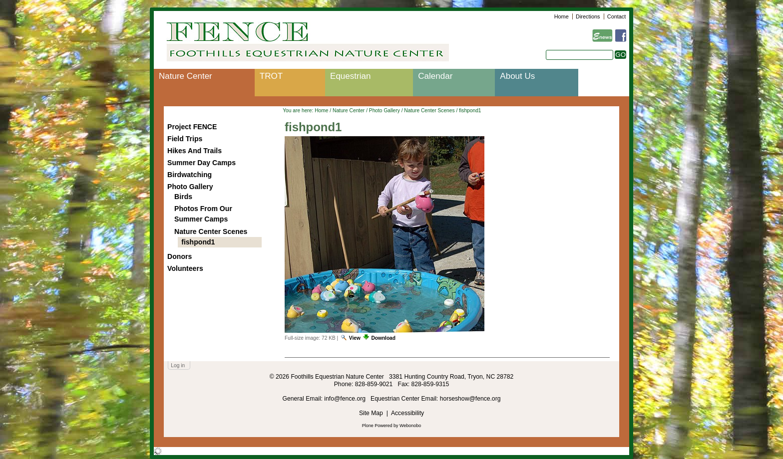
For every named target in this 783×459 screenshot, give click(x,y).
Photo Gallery (384, 110)
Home (561, 16)
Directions (588, 16)
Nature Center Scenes (429, 110)
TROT (271, 76)
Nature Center (185, 76)
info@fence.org (345, 398)
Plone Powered (377, 425)
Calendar (435, 76)
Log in (178, 365)
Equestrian (350, 76)
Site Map (371, 413)
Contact (616, 16)
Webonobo (410, 425)
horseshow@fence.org (470, 398)
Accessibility (407, 413)
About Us (517, 76)
